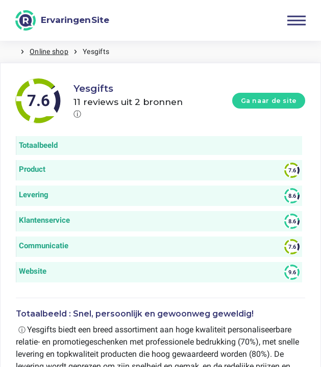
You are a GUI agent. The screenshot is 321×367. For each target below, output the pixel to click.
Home (10, 52)
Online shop (49, 51)
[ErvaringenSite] (62, 20)
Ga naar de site (269, 100)
